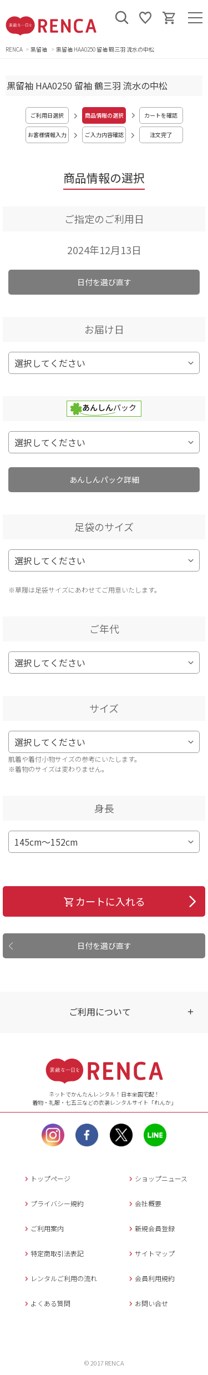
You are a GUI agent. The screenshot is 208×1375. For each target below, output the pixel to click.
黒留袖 (39, 49)
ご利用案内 (43, 1228)
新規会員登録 (150, 1228)
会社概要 (143, 1203)
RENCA (14, 49)
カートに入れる (104, 901)
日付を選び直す (104, 281)
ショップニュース (156, 1178)
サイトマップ (150, 1253)
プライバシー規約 (53, 1203)
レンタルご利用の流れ (59, 1278)
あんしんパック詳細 (104, 479)
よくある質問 (46, 1303)
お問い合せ (147, 1303)
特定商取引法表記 (53, 1253)
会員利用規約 (150, 1278)
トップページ (46, 1178)
